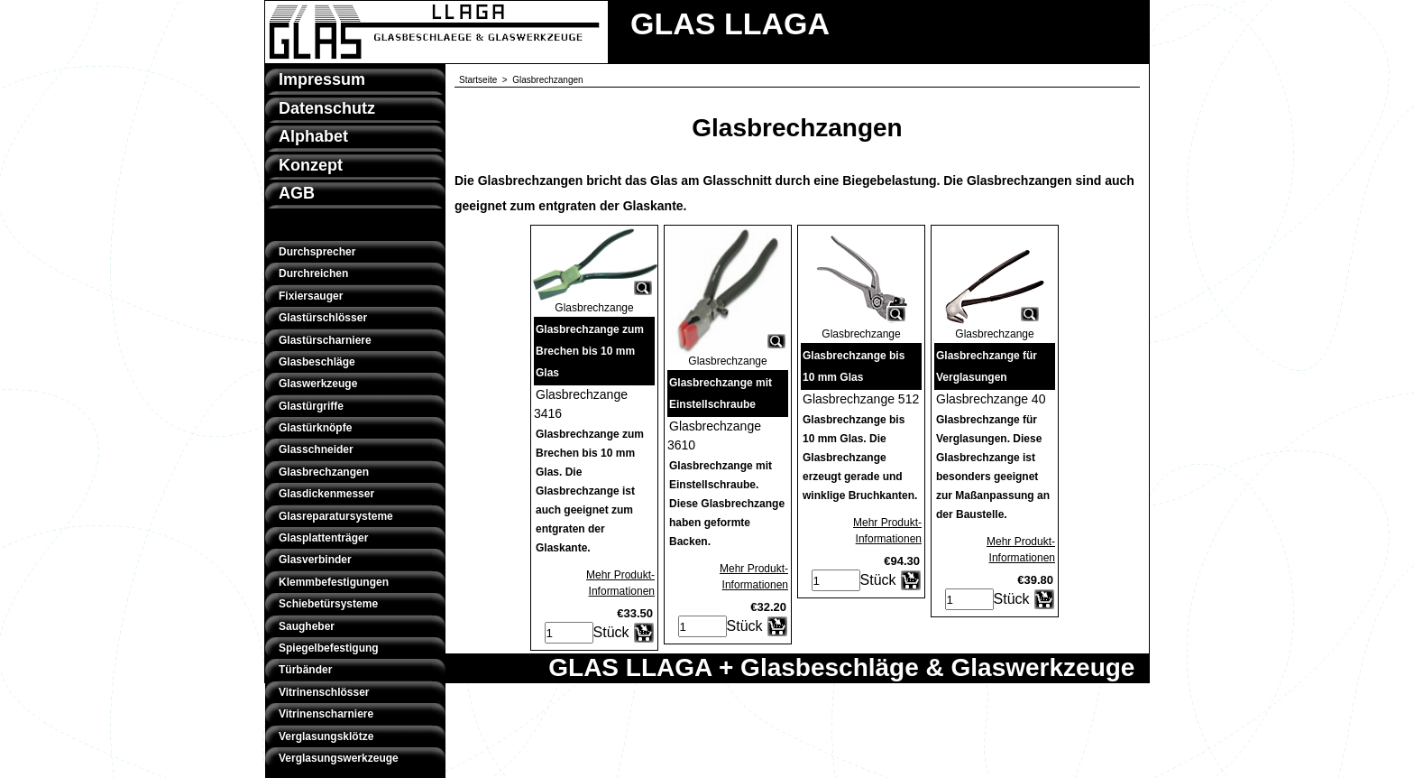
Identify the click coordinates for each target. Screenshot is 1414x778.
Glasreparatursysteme (336, 516)
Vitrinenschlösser (324, 692)
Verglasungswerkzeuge (339, 758)
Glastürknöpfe (315, 427)
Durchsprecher (317, 251)
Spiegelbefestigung (329, 648)
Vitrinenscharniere (326, 714)
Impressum (322, 79)
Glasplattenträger (323, 538)
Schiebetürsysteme (328, 603)
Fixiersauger (311, 296)
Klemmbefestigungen (334, 582)
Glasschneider (316, 449)
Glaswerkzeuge (318, 383)
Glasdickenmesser (326, 493)
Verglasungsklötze (326, 736)
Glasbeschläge (317, 362)
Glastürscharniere (325, 340)
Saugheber (307, 626)
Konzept (311, 165)
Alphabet (313, 136)
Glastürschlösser (323, 317)
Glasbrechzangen (324, 472)
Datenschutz (327, 108)
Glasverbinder (315, 559)
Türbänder (305, 669)
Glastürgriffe (311, 406)
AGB (297, 193)
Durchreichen (313, 273)
